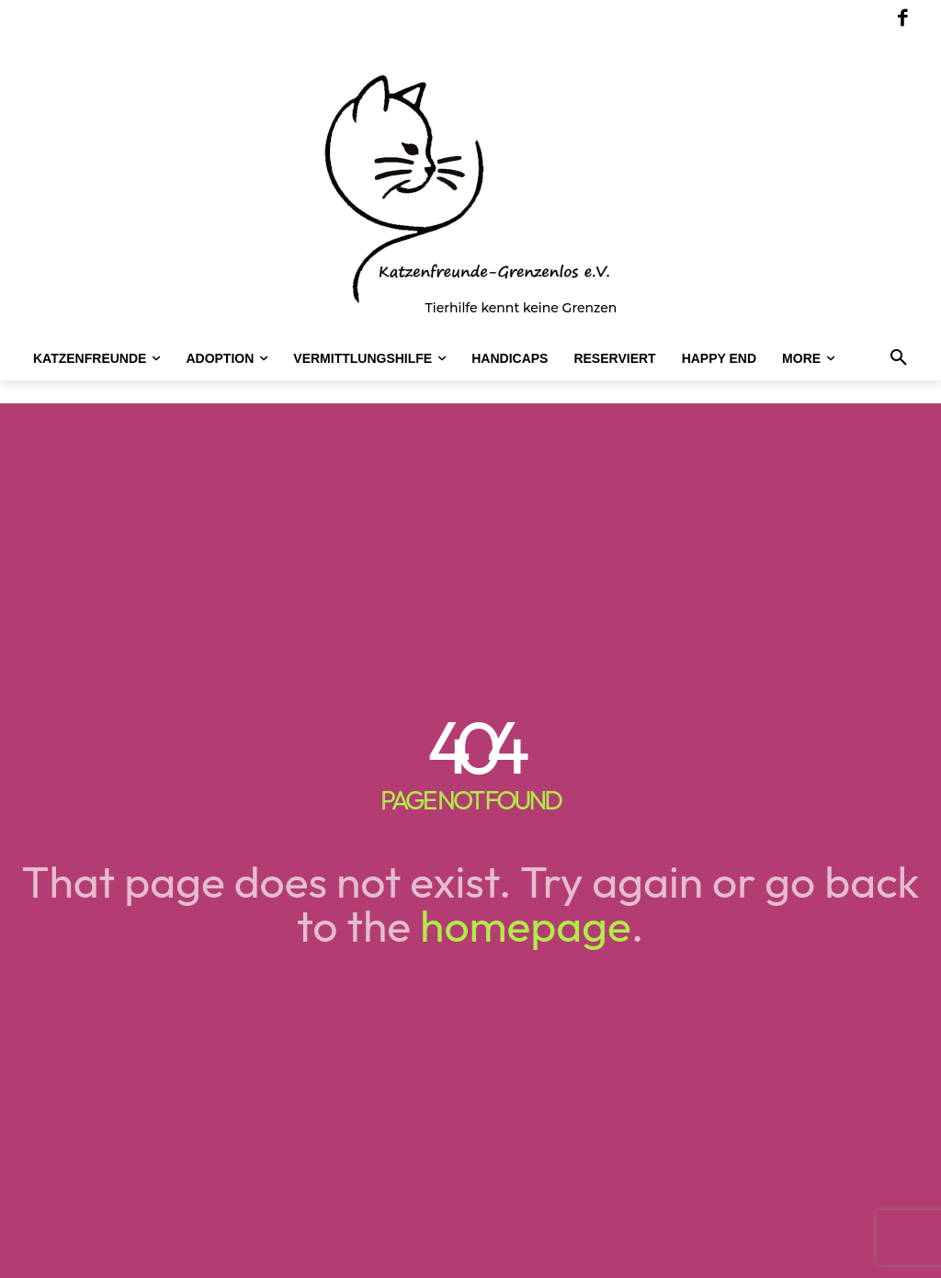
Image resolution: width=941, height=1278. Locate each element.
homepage (525, 925)
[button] (899, 358)
